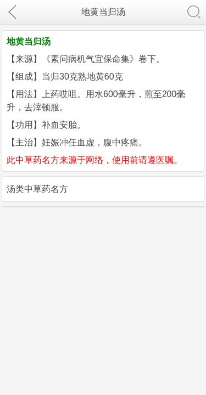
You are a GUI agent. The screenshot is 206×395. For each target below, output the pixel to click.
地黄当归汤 (103, 11)
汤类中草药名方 (37, 189)
